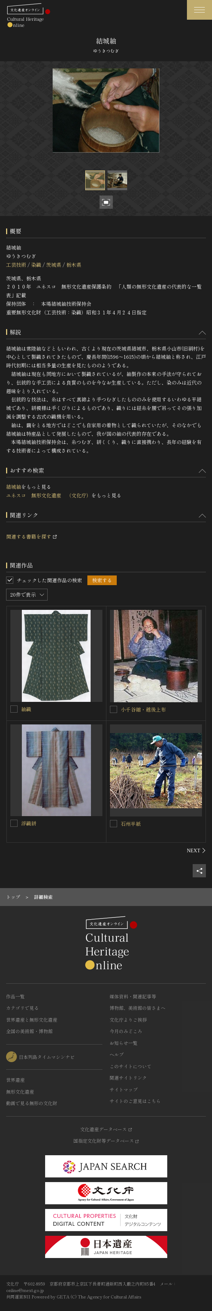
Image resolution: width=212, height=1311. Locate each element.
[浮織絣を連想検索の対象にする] (14, 823)
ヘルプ (117, 1054)
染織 (36, 264)
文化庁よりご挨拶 (128, 1019)
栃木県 (73, 264)
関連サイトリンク (128, 1077)
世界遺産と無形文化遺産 (31, 1019)
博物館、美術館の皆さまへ (137, 1007)
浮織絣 (28, 823)
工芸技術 (16, 264)
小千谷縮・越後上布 (143, 709)
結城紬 (13, 486)
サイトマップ (124, 1089)
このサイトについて (130, 1066)
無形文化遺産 (20, 1091)
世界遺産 (15, 1079)
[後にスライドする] (196, 850)
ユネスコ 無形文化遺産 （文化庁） (48, 495)
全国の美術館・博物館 (29, 1031)
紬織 (26, 709)
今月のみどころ (126, 1031)
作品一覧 (15, 996)
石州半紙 (131, 823)
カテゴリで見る (22, 1007)
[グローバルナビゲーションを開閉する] (199, 10)
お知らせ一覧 (124, 1043)
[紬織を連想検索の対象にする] (14, 709)
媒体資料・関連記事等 (133, 996)
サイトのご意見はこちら (135, 1101)
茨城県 (53, 264)
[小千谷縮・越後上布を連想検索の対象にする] (113, 709)
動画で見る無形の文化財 (31, 1103)
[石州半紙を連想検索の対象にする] (113, 823)
